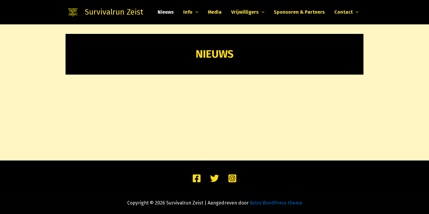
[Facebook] (196, 178)
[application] (195, 12)
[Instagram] (232, 178)
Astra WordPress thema (276, 203)
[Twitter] (214, 178)
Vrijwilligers (248, 12)
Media (215, 12)
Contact (346, 12)
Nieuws (166, 12)
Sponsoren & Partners (299, 12)
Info (190, 12)
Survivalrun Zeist (114, 12)
